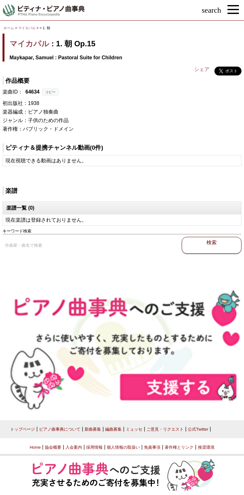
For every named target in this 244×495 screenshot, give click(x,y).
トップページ (22, 429)
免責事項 (152, 447)
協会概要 (53, 447)
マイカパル (27, 28)
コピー (50, 92)
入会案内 (73, 447)
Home (35, 447)
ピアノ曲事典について (59, 429)
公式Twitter (198, 429)
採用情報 (94, 447)
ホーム (8, 28)
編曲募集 (113, 429)
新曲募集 (93, 429)
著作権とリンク (179, 447)
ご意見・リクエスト (165, 429)
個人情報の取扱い (123, 447)
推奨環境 (206, 447)
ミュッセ (134, 429)
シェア (201, 69)
